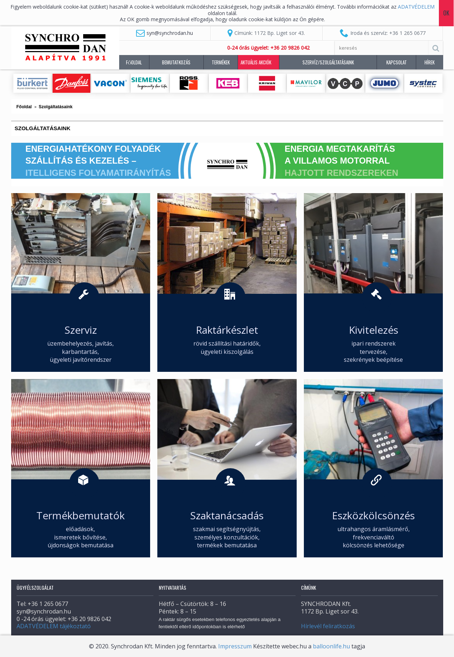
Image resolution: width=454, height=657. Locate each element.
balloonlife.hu (331, 646)
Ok (447, 13)
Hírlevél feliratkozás (328, 626)
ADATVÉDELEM (416, 6)
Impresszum (235, 646)
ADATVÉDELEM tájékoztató (54, 626)
